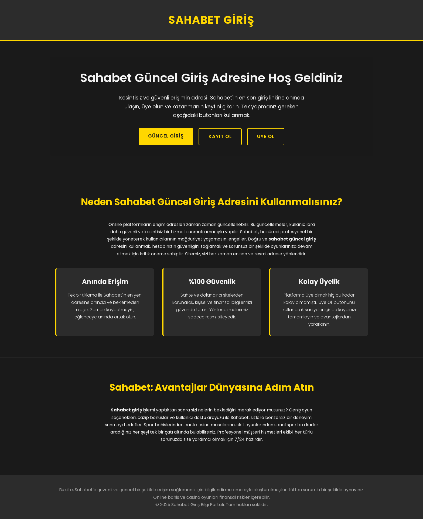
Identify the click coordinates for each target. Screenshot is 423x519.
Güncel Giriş (166, 136)
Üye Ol (265, 136)
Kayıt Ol (220, 136)
